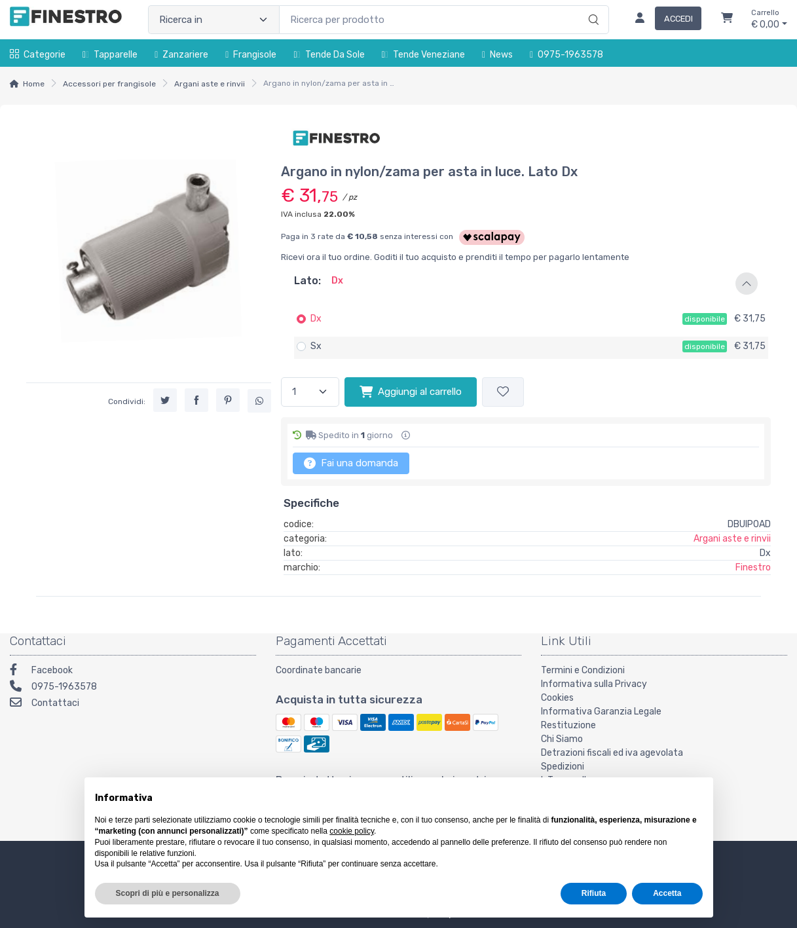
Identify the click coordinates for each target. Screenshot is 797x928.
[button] (526, 283)
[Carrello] (727, 20)
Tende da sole (328, 54)
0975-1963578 (566, 54)
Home (34, 83)
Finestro (753, 567)
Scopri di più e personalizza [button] (167, 893)
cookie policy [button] (351, 831)
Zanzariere (181, 54)
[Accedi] (663, 20)
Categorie (37, 54)
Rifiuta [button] (594, 893)
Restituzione (568, 725)
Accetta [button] (667, 893)
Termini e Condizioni (583, 670)
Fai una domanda (351, 463)
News (497, 54)
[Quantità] (310, 392)
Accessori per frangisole (109, 83)
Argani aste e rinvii (209, 83)
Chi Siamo (562, 739)
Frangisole (250, 54)
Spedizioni (562, 766)
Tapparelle (110, 54)
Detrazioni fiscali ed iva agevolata (612, 752)
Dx (316, 318)
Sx (316, 346)
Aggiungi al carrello (411, 392)
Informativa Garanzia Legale (601, 711)
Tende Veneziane (423, 54)
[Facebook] (133, 671)
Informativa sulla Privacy (594, 684)
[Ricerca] (591, 6)
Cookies (557, 697)
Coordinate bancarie (318, 670)
